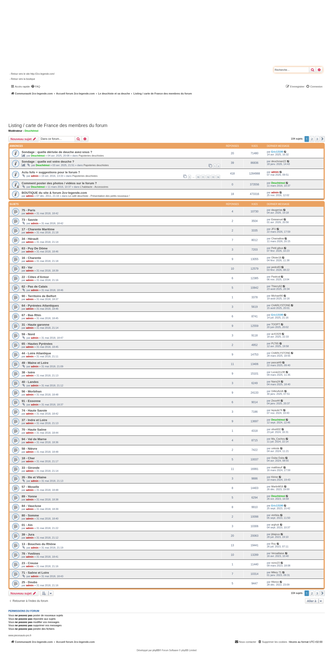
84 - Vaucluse (31, 506)
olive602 (276, 429)
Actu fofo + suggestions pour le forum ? (51, 172)
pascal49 (276, 362)
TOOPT (275, 324)
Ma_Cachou (278, 438)
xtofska (275, 515)
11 (203, 176)
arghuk (275, 524)
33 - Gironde (31, 467)
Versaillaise (277, 553)
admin (34, 175)
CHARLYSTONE (280, 305)
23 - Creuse (30, 563)
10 (198, 176)
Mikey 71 (276, 572)
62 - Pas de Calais (34, 286)
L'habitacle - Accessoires (94, 186)
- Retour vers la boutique (22, 79)
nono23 (275, 562)
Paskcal (275, 276)
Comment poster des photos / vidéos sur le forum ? (59, 183)
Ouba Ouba (278, 457)
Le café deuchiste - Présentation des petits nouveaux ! (99, 195)
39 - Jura (28, 534)
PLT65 (275, 343)
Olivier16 (276, 257)
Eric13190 (277, 151)
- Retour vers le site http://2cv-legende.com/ (32, 74)
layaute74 (276, 410)
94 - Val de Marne (34, 439)
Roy (273, 543)
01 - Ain (27, 525)
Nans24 (275, 381)
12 (208, 176)
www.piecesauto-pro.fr (19, 635)
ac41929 (276, 333)
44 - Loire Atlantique (36, 353)
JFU (273, 229)
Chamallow (277, 238)
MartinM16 (277, 486)
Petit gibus (277, 248)
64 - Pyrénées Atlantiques (40, 305)
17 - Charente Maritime (38, 229)
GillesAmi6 (277, 391)
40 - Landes (30, 382)
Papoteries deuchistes (91, 155)
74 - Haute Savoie (34, 410)
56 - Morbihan (32, 391)
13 (213, 176)
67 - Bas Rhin (31, 315)
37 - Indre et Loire (34, 420)
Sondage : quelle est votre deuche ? (48, 161)
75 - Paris (28, 210)
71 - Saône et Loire (35, 572)
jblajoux (275, 534)
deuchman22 (278, 161)
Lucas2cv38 (278, 372)
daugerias (276, 209)
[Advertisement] (124, 108)
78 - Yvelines (31, 553)
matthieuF (277, 467)
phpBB (155, 650)
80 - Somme (30, 515)
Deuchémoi (31, 130)
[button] (322, 139)
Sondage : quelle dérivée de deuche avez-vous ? (57, 152)
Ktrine (274, 477)
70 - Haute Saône (34, 429)
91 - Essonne (31, 401)
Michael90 (277, 295)
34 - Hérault (30, 239)
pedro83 (276, 267)
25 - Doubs (29, 582)
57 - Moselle (30, 487)
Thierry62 (276, 286)
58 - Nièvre (29, 448)
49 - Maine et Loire (35, 363)
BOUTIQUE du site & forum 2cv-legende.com (54, 192)
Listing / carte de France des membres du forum (57, 125)
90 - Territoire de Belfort (39, 296)
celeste (275, 448)
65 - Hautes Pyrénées (37, 343)
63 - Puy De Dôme (34, 248)
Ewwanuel (277, 219)
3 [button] (317, 139)
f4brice (275, 581)
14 (218, 176)
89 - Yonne (29, 496)
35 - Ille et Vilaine (34, 477)
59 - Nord (28, 334)
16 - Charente (31, 258)
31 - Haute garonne (35, 324)
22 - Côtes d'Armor (35, 277)
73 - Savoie (30, 219)
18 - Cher (28, 458)
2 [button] (312, 139)
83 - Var (27, 267)
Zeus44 (275, 400)
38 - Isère (28, 372)
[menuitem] (35, 86)
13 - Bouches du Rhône (39, 544)
